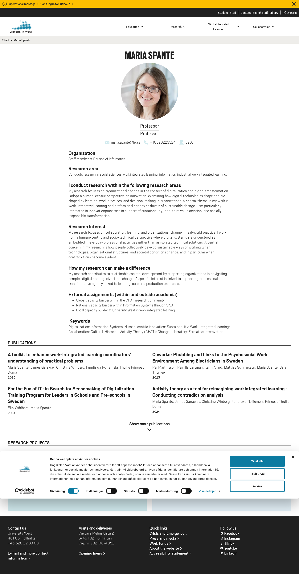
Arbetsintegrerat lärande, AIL (182, 478)
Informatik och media (176, 471)
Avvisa (257, 561)
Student (223, 12)
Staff (233, 12)
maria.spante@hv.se (125, 142)
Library (273, 12)
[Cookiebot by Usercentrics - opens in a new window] (24, 566)
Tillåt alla (257, 536)
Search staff (260, 12)
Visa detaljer (207, 566)
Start (5, 40)
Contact (246, 12)
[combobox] (273, 26)
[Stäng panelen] (293, 532)
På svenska (290, 12)
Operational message (22, 4)
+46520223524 (163, 142)
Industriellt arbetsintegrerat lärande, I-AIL (193, 484)
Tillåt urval (257, 549)
